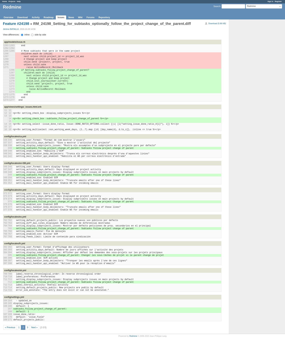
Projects (12, 1)
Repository (104, 17)
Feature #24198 (16, 24)
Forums (91, 17)
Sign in (270, 1)
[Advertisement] (247, 76)
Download (22, 17)
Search (216, 6)
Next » (34, 327)
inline (25, 34)
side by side (38, 34)
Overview (8, 17)
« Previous (10, 327)
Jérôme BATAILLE (11, 29)
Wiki (80, 17)
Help (19, 1)
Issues (61, 17)
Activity (36, 17)
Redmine (133, 336)
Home (4, 1)
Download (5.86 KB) (217, 23)
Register (278, 1)
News (71, 17)
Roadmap (49, 17)
